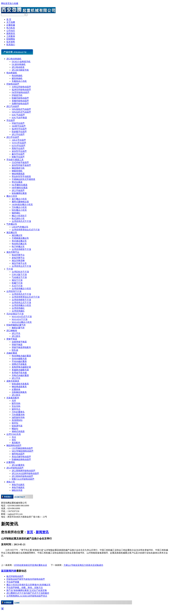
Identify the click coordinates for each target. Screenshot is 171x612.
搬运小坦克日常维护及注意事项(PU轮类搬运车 (28, 585)
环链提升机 (17, 95)
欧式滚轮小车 (18, 218)
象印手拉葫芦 (18, 154)
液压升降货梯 (18, 260)
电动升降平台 (18, 255)
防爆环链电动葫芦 (20, 98)
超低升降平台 (18, 258)
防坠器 (15, 350)
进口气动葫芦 (12, 106)
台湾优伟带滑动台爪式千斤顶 (26, 230)
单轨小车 (10, 482)
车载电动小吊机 (19, 81)
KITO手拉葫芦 (18, 145)
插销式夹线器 (18, 431)
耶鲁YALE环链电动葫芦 (23, 479)
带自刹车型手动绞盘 (21, 176)
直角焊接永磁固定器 (21, 367)
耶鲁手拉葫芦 (18, 157)
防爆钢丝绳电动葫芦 (21, 459)
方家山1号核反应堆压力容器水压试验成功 (83, 565)
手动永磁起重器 (19, 361)
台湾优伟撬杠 (18, 308)
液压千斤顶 (17, 280)
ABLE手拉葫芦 (19, 140)
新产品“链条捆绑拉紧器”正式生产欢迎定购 (26, 590)
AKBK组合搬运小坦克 (22, 204)
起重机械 (10, 25)
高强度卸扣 (17, 420)
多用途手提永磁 (19, 372)
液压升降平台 (12, 252)
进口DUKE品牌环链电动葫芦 (25, 473)
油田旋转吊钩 (18, 417)
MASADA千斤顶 (19, 319)
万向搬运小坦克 (19, 207)
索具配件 (16, 442)
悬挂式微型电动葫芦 (21, 456)
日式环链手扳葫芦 (20, 162)
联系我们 (10, 44)
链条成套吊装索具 (20, 384)
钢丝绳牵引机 (18, 168)
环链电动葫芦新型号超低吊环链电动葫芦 (25, 579)
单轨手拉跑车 (18, 485)
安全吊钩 (16, 406)
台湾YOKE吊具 (13, 434)
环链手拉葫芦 (18, 123)
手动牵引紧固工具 (15, 160)
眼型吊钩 (16, 403)
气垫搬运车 (11, 224)
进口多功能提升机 (20, 70)
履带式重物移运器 (20, 202)
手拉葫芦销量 (12, 582)
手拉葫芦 (10, 120)
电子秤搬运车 (18, 246)
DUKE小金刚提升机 (21, 61)
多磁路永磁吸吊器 (20, 370)
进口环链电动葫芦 (15, 468)
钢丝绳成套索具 (19, 386)
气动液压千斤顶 (19, 277)
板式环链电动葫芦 (15, 576)
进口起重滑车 (18, 465)
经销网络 (10, 39)
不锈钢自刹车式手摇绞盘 (23, 179)
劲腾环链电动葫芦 (20, 103)
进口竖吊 (16, 336)
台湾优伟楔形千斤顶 (21, 249)
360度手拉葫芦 (19, 126)
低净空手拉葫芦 (19, 129)
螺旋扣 (15, 428)
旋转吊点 (16, 409)
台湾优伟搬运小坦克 (21, 288)
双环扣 (15, 423)
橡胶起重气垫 (18, 328)
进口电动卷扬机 (13, 59)
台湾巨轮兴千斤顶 (20, 272)
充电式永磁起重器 (20, 375)
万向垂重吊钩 (18, 414)
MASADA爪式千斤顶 (22, 316)
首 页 (8, 19)
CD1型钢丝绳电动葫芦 (22, 448)
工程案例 (10, 36)
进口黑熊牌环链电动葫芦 (23, 471)
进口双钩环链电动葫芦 (22, 476)
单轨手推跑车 (18, 487)
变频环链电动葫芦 (20, 101)
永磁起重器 (11, 353)
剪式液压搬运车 (19, 241)
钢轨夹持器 (17, 490)
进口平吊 (16, 333)
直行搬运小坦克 (19, 199)
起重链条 (16, 389)
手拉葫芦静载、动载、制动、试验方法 (24, 587)
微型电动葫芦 (18, 454)
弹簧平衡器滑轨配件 (21, 347)
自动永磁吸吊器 (19, 358)
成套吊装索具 (12, 381)
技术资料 (10, 42)
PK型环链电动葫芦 (20, 92)
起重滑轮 (10, 462)
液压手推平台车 (19, 263)
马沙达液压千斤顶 (15, 314)
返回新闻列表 (8, 570)
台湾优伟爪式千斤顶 (21, 221)
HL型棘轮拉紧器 (19, 185)
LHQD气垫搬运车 (20, 227)
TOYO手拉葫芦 (19, 143)
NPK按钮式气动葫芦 (21, 109)
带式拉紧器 (17, 182)
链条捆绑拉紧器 (19, 193)
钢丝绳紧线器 (18, 174)
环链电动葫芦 (12, 84)
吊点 (14, 437)
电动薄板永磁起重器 (21, 356)
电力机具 (10, 28)
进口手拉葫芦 (18, 134)
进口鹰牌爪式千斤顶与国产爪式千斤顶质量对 (27, 593)
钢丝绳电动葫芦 (13, 445)
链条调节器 (17, 426)
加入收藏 (14, 3)
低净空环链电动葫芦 (21, 89)
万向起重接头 (18, 412)
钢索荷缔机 (17, 171)
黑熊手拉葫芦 (18, 148)
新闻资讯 (10, 33)
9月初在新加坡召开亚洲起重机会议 (30, 565)
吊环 (14, 400)
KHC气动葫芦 (18, 115)
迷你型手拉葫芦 (19, 151)
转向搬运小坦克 (19, 210)
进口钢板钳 (11, 330)
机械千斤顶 (17, 283)
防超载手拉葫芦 (19, 131)
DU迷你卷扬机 (19, 64)
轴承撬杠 (16, 213)
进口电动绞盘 (18, 67)
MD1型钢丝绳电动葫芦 (22, 451)
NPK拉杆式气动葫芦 (21, 112)
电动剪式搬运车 (19, 244)
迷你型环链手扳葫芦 (21, 165)
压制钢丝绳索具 (19, 392)
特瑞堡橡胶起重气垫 (16, 325)
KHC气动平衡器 (19, 117)
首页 (30, 532)
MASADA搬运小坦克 (22, 322)
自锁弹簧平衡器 (19, 342)
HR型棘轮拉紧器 (20, 188)
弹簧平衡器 (11, 339)
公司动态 (10, 30)
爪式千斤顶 (17, 286)
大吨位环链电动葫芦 (21, 87)
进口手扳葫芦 (18, 190)
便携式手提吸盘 (19, 364)
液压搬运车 (11, 232)
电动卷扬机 (11, 73)
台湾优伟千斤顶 (13, 291)
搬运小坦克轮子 (19, 216)
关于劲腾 (10, 22)
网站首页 (5, 3)
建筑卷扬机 (17, 78)
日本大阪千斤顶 (19, 274)
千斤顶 (9, 269)
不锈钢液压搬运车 (20, 238)
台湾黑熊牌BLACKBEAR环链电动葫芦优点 (26, 596)
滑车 (14, 440)
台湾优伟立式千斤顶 (21, 266)
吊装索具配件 (12, 398)
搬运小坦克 (11, 196)
